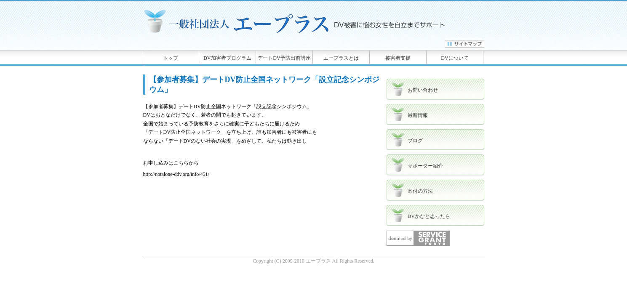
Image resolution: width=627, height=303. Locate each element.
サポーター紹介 (425, 166)
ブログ (415, 141)
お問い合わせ (423, 90)
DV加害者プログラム (227, 58)
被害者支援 (398, 58)
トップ (170, 58)
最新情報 (418, 115)
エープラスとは (341, 58)
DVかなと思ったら (429, 216)
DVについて (454, 58)
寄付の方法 (420, 191)
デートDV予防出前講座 (284, 58)
